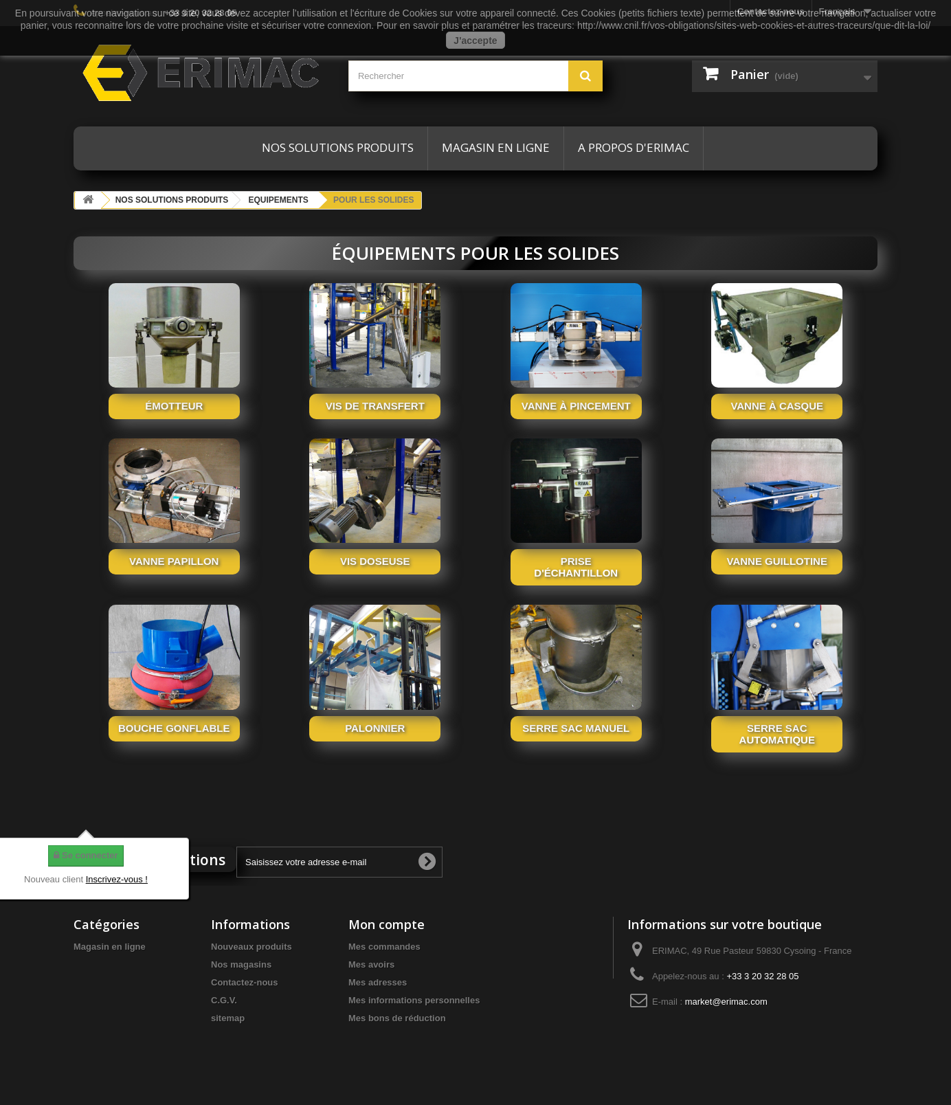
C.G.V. (224, 1000)
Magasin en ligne (496, 147)
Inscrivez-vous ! (117, 879)
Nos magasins (241, 964)
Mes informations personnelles (414, 1000)
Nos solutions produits (338, 147)
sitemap (228, 1018)
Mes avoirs (371, 964)
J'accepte (475, 40)
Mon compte (386, 924)
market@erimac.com (726, 1001)
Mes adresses (377, 982)
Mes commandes (384, 946)
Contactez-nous (244, 982)
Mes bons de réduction (397, 1018)
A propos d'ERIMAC (633, 147)
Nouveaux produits (251, 946)
